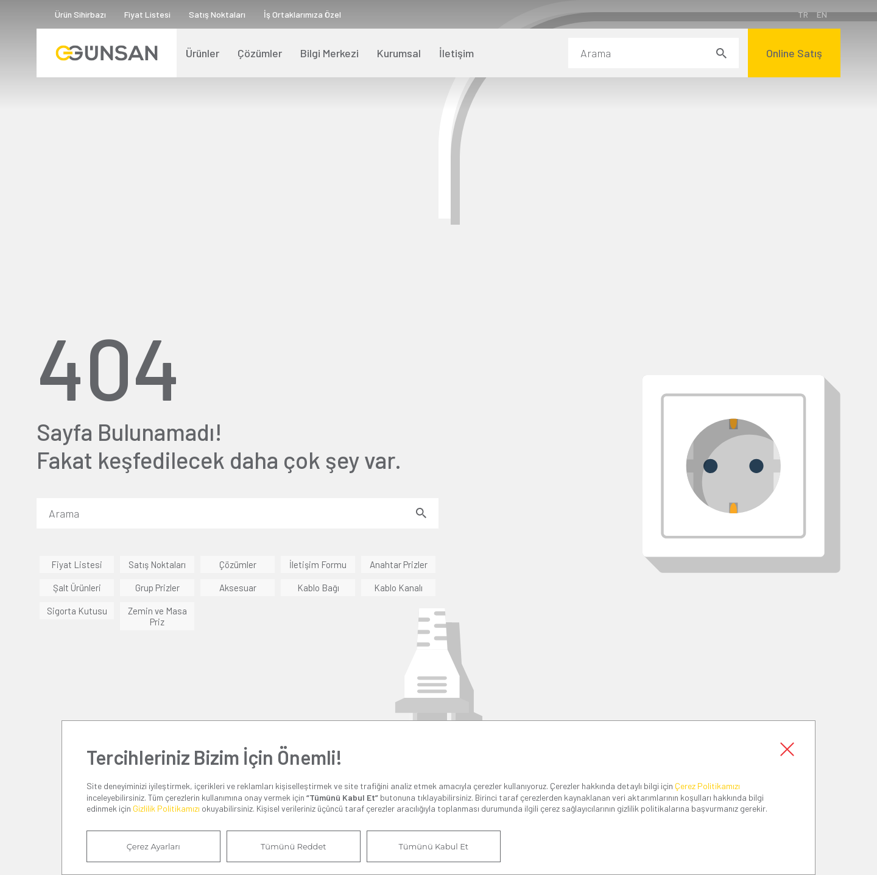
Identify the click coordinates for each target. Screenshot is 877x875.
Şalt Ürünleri (77, 587)
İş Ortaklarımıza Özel (302, 14)
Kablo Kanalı (398, 587)
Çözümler (237, 564)
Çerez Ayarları (153, 846)
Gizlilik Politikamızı (166, 808)
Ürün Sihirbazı (80, 14)
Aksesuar (237, 587)
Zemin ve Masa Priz (157, 616)
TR (803, 14)
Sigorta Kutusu (77, 610)
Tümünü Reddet (293, 846)
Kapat (787, 749)
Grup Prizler (157, 587)
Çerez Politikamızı (707, 786)
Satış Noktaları (217, 14)
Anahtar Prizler (399, 564)
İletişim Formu (318, 564)
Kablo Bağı (318, 587)
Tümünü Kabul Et (433, 846)
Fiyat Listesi (147, 14)
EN (822, 14)
